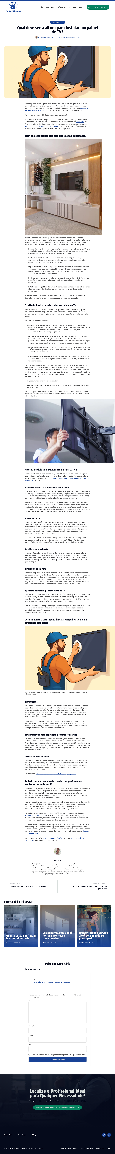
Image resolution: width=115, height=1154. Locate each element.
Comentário (33, 1001)
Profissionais (61, 7)
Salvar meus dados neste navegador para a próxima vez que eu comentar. (58, 1054)
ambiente (80, 122)
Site (29, 1044)
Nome (31, 1026)
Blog (80, 7)
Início (41, 7)
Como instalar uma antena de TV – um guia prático (56, 774)
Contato (72, 7)
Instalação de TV (57, 22)
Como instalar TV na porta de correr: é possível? (52, 982)
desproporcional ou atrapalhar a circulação (41, 126)
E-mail (31, 1035)
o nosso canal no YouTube (53, 838)
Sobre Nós (50, 7)
